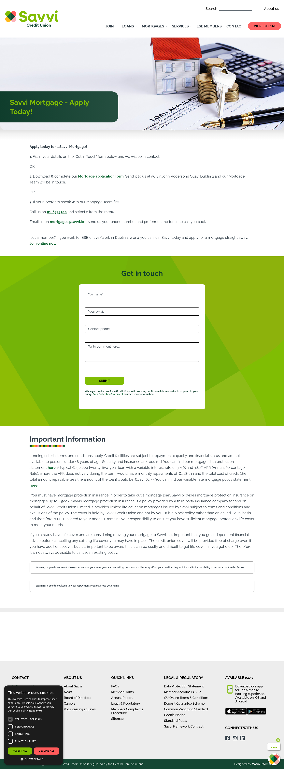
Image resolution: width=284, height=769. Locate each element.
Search (229, 9)
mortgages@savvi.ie (67, 222)
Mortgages (154, 26)
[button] (33, 759)
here (52, 467)
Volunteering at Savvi (80, 660)
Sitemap (117, 670)
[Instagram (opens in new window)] (235, 689)
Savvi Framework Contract (184, 677)
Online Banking (264, 26)
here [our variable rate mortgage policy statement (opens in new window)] (33, 485)
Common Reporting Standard (186, 660)
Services (182, 26)
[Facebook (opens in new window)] (227, 689)
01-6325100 (57, 212)
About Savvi (73, 637)
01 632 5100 (22, 644)
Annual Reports (122, 649)
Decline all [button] (46, 750)
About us (271, 9)
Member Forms (122, 643)
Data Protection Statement (107, 394)
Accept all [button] (20, 750)
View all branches (27, 651)
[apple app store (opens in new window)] (236, 662)
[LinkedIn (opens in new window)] (242, 689)
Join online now (43, 243)
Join (111, 26)
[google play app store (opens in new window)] (256, 662)
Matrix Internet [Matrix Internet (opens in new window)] (261, 715)
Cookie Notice (174, 666)
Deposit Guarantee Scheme (184, 654)
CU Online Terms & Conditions (186, 649)
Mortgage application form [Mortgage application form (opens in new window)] (101, 176)
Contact (234, 26)
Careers (69, 654)
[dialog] (33, 725)
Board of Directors (77, 649)
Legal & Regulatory (125, 654)
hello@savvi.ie (24, 638)
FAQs (115, 637)
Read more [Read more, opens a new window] (35, 710)
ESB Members (209, 26)
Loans (129, 26)
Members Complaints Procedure (127, 662)
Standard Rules (175, 672)
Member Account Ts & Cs (182, 643)
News (68, 643)
